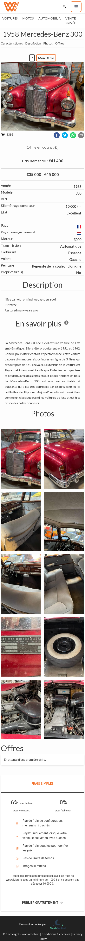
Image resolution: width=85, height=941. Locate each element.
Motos (28, 18)
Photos (48, 43)
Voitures (10, 18)
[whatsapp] (73, 135)
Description (33, 43)
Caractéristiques (12, 43)
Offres (59, 43)
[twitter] (65, 135)
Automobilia (49, 18)
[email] (81, 135)
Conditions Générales (56, 934)
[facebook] (57, 135)
